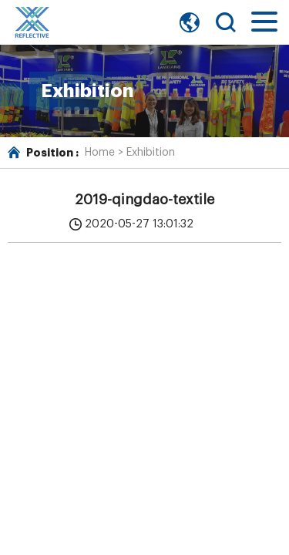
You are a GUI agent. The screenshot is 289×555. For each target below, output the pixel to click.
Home (100, 152)
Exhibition (150, 152)
